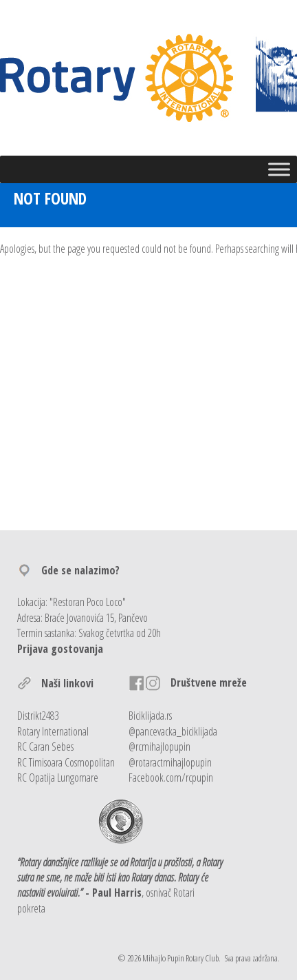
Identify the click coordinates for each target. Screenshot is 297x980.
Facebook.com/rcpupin (171, 777)
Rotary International (53, 731)
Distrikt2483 (37, 715)
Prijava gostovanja (60, 648)
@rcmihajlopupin (159, 746)
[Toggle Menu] (279, 169)
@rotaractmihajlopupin (170, 762)
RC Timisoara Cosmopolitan (66, 762)
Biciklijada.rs (150, 715)
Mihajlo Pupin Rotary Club (180, 958)
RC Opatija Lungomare (57, 777)
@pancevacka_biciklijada (173, 731)
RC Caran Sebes (45, 746)
